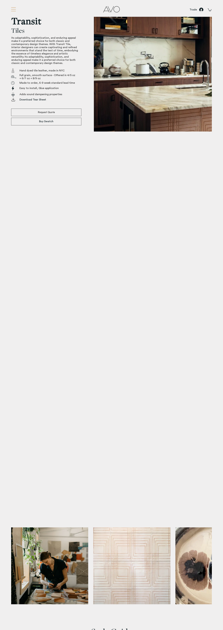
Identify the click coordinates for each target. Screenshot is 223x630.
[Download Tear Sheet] (48, 99)
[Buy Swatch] (46, 121)
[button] (13, 9)
